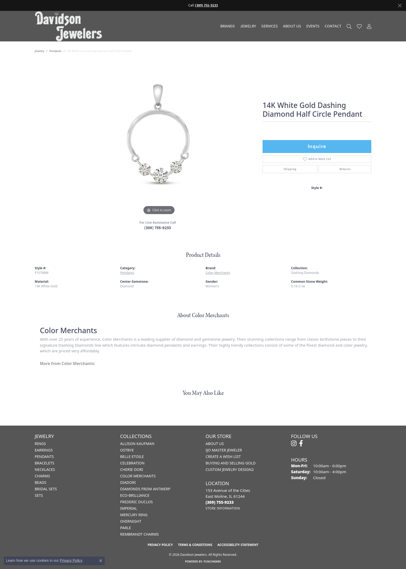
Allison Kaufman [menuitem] (137, 443)
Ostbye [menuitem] (127, 450)
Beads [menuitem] (40, 482)
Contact (333, 26)
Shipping (290, 169)
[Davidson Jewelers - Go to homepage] (69, 26)
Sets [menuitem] (39, 495)
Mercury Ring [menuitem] (134, 514)
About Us (292, 26)
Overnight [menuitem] (130, 521)
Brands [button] (227, 26)
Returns (345, 169)
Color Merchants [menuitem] (138, 475)
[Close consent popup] (100, 560)
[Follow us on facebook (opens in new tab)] (301, 443)
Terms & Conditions (195, 545)
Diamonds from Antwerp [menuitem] (145, 488)
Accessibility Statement (238, 545)
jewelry (39, 51)
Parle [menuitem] (125, 527)
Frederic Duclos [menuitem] (136, 501)
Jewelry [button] (248, 26)
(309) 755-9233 (157, 227)
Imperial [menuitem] (128, 508)
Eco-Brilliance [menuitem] (134, 495)
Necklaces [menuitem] (45, 469)
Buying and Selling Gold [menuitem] (231, 463)
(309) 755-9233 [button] (206, 5)
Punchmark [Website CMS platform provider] (212, 561)
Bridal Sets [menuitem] (46, 488)
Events (313, 26)
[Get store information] (223, 508)
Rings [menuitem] (40, 443)
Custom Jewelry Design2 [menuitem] (230, 469)
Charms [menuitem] (42, 475)
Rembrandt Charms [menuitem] (139, 534)
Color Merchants (218, 273)
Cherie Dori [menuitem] (131, 469)
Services (269, 26)
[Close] (399, 5)
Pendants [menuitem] (44, 456)
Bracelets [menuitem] (44, 463)
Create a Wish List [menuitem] (223, 456)
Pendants (55, 51)
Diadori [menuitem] (128, 482)
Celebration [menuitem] (132, 463)
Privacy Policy (160, 545)
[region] (159, 138)
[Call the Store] (220, 502)
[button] (349, 26)
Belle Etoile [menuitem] (132, 456)
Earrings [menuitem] (44, 450)
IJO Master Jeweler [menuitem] (224, 450)
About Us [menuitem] (215, 443)
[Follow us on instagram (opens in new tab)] (293, 443)
